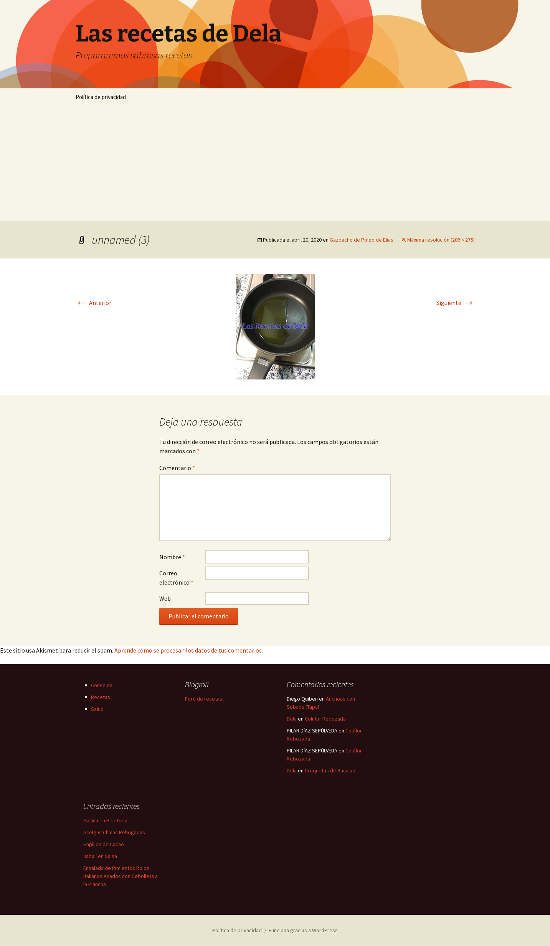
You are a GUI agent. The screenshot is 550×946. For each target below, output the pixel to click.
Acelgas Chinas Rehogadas (114, 832)
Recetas (100, 697)
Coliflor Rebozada (325, 718)
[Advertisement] (275, 163)
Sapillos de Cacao (103, 844)
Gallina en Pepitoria (105, 820)
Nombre (172, 557)
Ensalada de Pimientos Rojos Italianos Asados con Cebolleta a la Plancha (120, 876)
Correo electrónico (176, 577)
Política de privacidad (101, 97)
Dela (292, 718)
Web (165, 598)
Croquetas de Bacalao (330, 770)
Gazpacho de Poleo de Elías (361, 239)
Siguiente (455, 302)
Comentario (177, 468)
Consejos (101, 685)
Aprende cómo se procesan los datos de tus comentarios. (188, 650)
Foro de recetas (203, 698)
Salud (97, 709)
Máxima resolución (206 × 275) (441, 239)
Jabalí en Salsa (100, 856)
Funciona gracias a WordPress (303, 930)
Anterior (93, 302)
